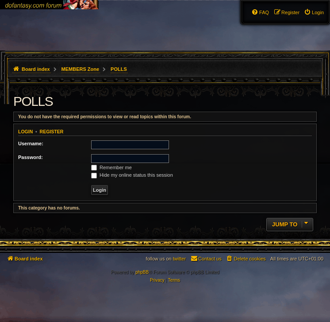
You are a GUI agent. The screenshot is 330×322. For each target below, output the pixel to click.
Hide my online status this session (132, 175)
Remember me (111, 167)
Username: (30, 143)
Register (52, 131)
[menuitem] (314, 12)
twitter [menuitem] (179, 258)
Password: (30, 157)
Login (25, 131)
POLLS (33, 101)
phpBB (142, 272)
